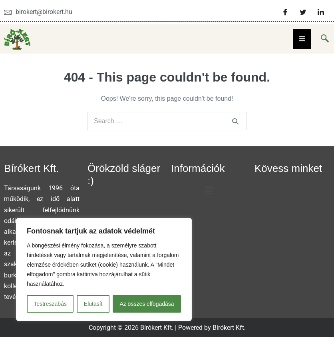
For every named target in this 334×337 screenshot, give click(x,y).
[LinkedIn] (321, 12)
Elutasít (93, 304)
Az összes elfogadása (146, 304)
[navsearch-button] (325, 39)
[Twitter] (303, 12)
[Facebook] (285, 12)
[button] (208, 190)
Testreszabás (50, 304)
